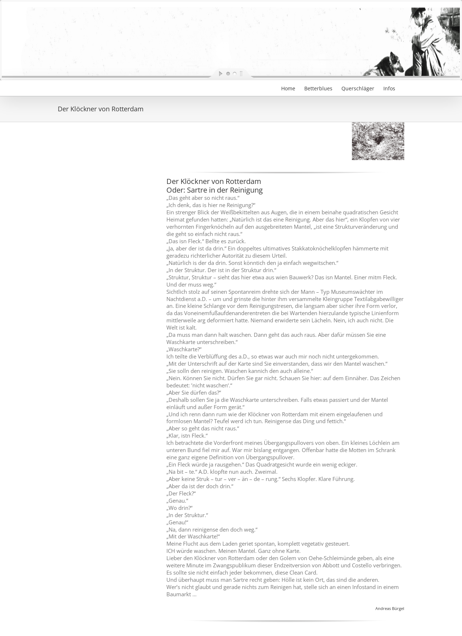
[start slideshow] (215, 73)
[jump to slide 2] (234, 73)
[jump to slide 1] (228, 73)
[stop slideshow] (247, 73)
